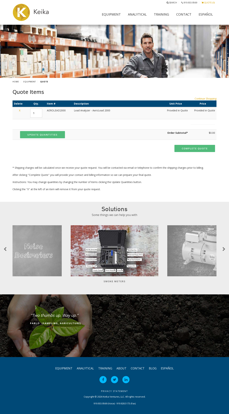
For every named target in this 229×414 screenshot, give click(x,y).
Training (161, 14)
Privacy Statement (114, 391)
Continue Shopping (205, 98)
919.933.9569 (189, 2)
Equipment (111, 14)
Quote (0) (208, 2)
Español (206, 14)
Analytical (137, 14)
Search (172, 2)
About (121, 368)
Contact (183, 14)
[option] (114, 256)
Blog (153, 368)
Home (16, 81)
